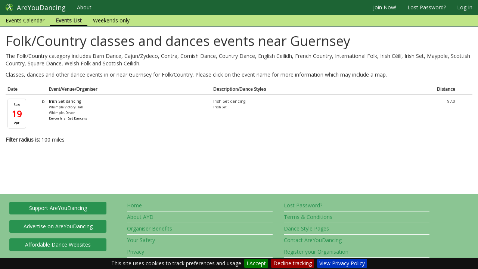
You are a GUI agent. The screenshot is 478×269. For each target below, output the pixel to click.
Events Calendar (25, 20)
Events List (69, 20)
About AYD (140, 216)
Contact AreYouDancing (313, 240)
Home (134, 205)
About (84, 7)
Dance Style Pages (306, 228)
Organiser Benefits (149, 228)
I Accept (256, 263)
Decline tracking (292, 263)
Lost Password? (426, 7)
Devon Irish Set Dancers (68, 118)
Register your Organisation (316, 251)
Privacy (135, 251)
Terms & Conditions (308, 216)
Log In (464, 7)
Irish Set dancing (65, 101)
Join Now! (384, 7)
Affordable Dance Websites (58, 244)
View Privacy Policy (342, 263)
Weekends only (111, 20)
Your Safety (141, 240)
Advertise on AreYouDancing (58, 226)
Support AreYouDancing (58, 207)
